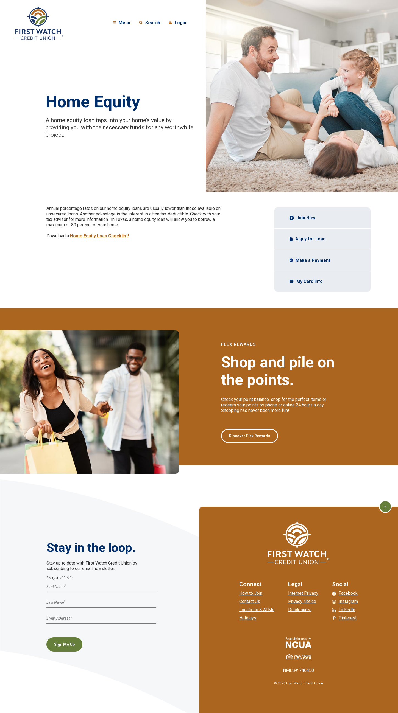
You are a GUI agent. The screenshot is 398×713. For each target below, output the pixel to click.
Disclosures (299, 609)
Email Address (59, 618)
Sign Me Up (64, 644)
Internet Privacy (303, 593)
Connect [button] (250, 584)
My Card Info (307, 281)
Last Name (55, 602)
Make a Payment (311, 260)
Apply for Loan (308, 239)
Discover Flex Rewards (249, 436)
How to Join (250, 593)
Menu (122, 23)
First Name (56, 587)
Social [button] (340, 584)
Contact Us (249, 601)
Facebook (348, 593)
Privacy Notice (302, 601)
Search (149, 23)
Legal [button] (295, 584)
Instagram (348, 601)
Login (178, 23)
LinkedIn (347, 609)
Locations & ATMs (256, 609)
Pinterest (348, 618)
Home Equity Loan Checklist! (99, 235)
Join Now (302, 217)
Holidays (247, 618)
